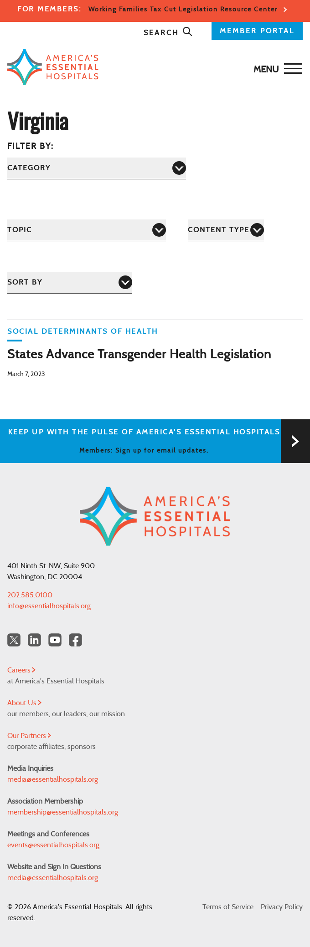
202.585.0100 (29, 595)
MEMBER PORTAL (257, 31)
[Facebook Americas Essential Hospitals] (75, 640)
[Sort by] (69, 282)
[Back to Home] (152, 67)
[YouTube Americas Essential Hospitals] (55, 640)
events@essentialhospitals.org (53, 845)
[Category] (96, 168)
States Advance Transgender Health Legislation (139, 354)
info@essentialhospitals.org (49, 606)
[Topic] (86, 230)
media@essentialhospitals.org (52, 779)
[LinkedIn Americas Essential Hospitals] (34, 640)
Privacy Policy (282, 907)
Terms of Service (227, 907)
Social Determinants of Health (82, 331)
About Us (24, 703)
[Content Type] (226, 230)
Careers (21, 670)
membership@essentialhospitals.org (62, 812)
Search (168, 32)
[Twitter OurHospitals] (14, 640)
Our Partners (29, 735)
